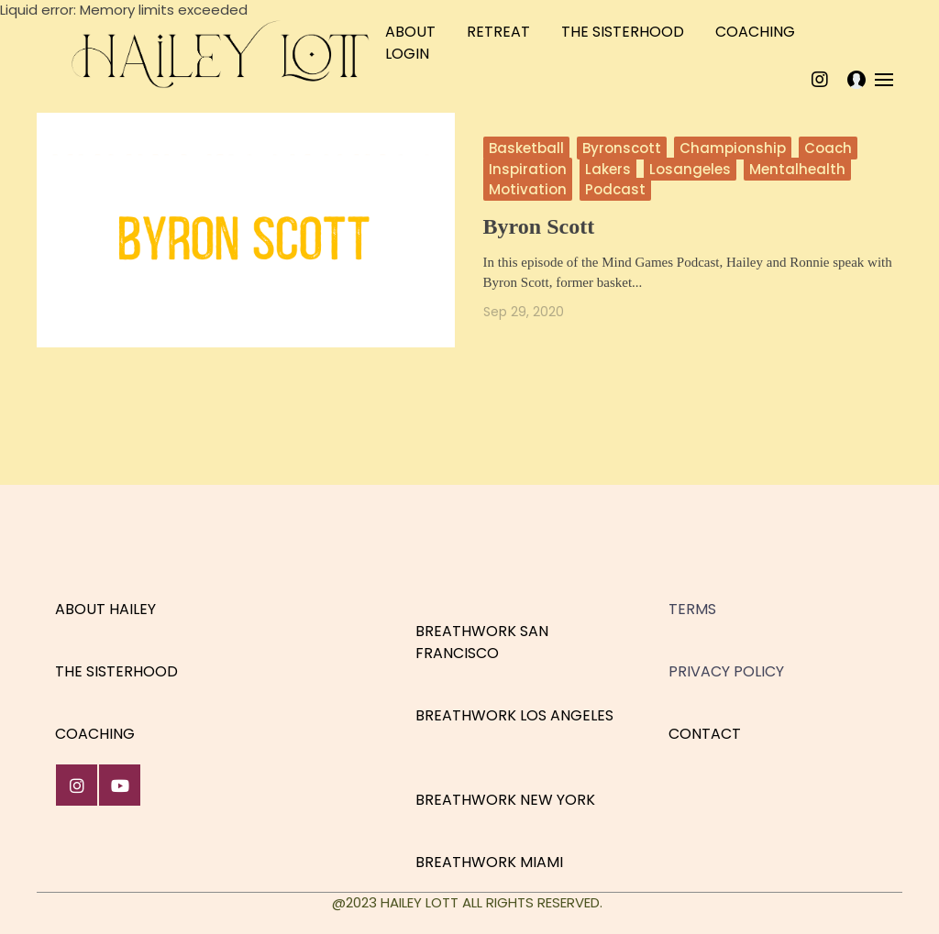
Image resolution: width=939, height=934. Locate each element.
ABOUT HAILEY (105, 609)
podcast (615, 189)
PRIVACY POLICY (726, 671)
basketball (526, 148)
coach (828, 148)
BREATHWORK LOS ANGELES (514, 715)
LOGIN (407, 53)
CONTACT (704, 733)
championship (732, 148)
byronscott (621, 148)
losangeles (690, 169)
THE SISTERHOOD (622, 31)
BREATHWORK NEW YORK (505, 799)
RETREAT (498, 31)
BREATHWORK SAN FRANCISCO (481, 642)
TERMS (692, 609)
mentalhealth (797, 169)
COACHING (755, 31)
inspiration (528, 169)
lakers (608, 169)
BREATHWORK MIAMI (489, 862)
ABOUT (410, 31)
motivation (528, 189)
